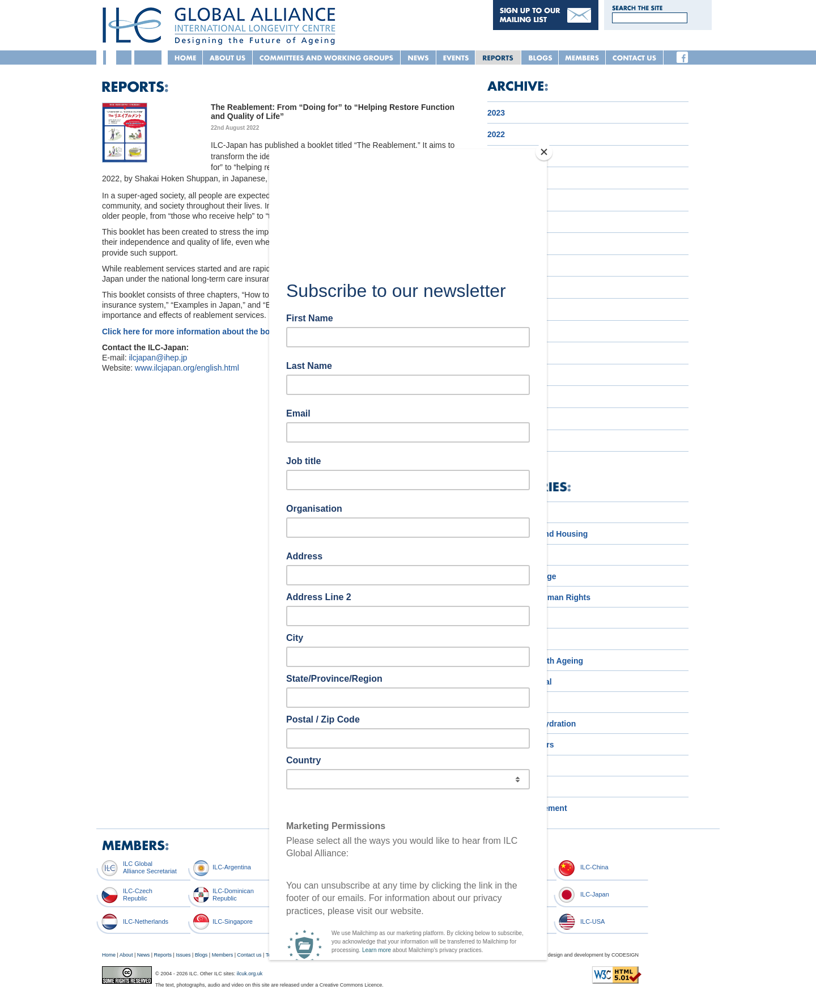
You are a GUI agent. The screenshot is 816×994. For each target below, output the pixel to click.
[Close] (544, 151)
